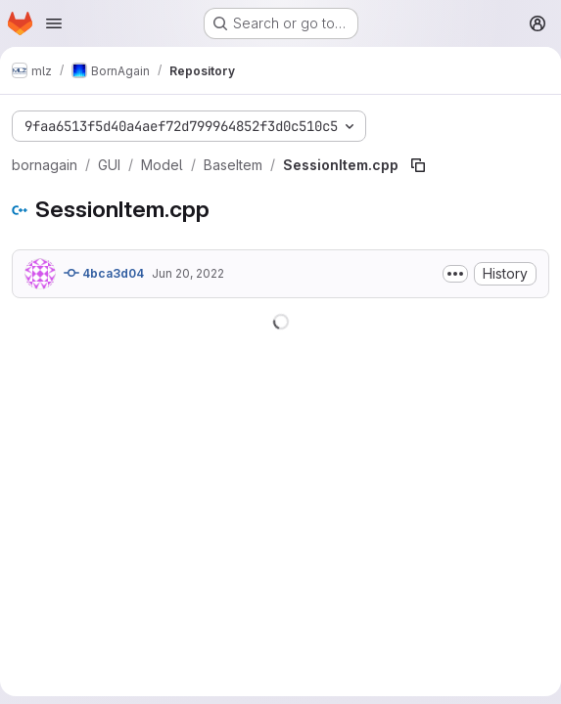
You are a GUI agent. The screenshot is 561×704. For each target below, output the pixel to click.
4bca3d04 (104, 273)
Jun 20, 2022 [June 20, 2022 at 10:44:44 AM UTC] (188, 273)
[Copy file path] (418, 165)
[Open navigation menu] (54, 23)
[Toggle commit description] (455, 274)
